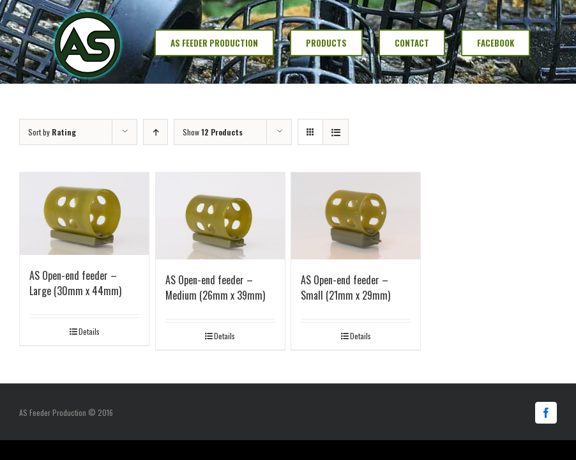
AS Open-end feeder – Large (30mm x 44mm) (75, 283)
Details (89, 331)
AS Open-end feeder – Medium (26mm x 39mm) (215, 287)
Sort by (52, 131)
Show (213, 131)
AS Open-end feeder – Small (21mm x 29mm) (345, 287)
